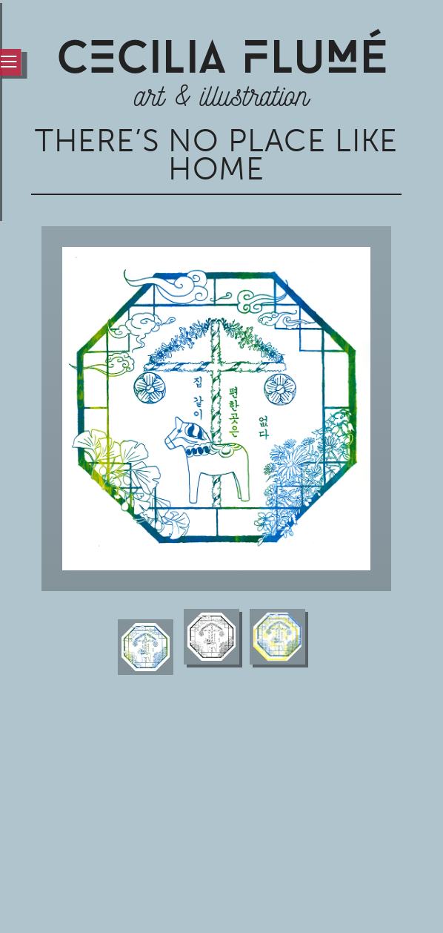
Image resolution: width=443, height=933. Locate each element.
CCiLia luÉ (221, 61)
